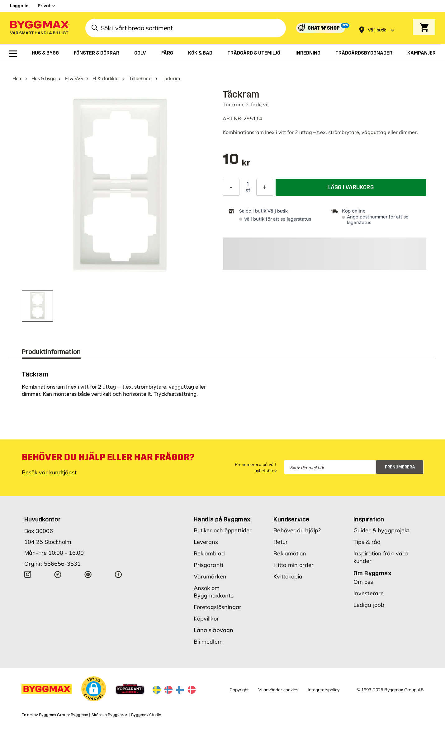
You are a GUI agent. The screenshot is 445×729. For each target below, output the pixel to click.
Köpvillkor (206, 618)
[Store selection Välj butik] (377, 30)
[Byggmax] (39, 28)
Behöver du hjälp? (297, 530)
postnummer (373, 217)
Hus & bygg (43, 78)
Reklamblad (209, 553)
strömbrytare (343, 132)
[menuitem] (13, 53)
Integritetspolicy (323, 690)
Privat (44, 5)
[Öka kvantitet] (264, 187)
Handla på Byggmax (222, 519)
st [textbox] (247, 190)
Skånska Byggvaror (109, 715)
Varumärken (210, 576)
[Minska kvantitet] (231, 187)
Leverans (206, 541)
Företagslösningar (218, 607)
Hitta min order (293, 564)
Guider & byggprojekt (381, 530)
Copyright (239, 690)
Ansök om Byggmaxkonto (214, 591)
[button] (93, 688)
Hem (17, 78)
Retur (280, 541)
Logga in (19, 5)
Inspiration (368, 519)
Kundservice (291, 519)
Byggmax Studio (146, 715)
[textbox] (236, 162)
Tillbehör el (140, 78)
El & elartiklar (106, 78)
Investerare (368, 593)
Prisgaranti (208, 564)
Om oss (363, 581)
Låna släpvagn (213, 630)
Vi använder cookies (278, 690)
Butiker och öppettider (223, 530)
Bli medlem (208, 641)
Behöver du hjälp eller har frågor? (108, 457)
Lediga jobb (368, 604)
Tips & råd (367, 541)
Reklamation (289, 553)
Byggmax (79, 715)
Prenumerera (400, 467)
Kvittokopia (287, 576)
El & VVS (74, 78)
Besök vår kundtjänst (49, 472)
